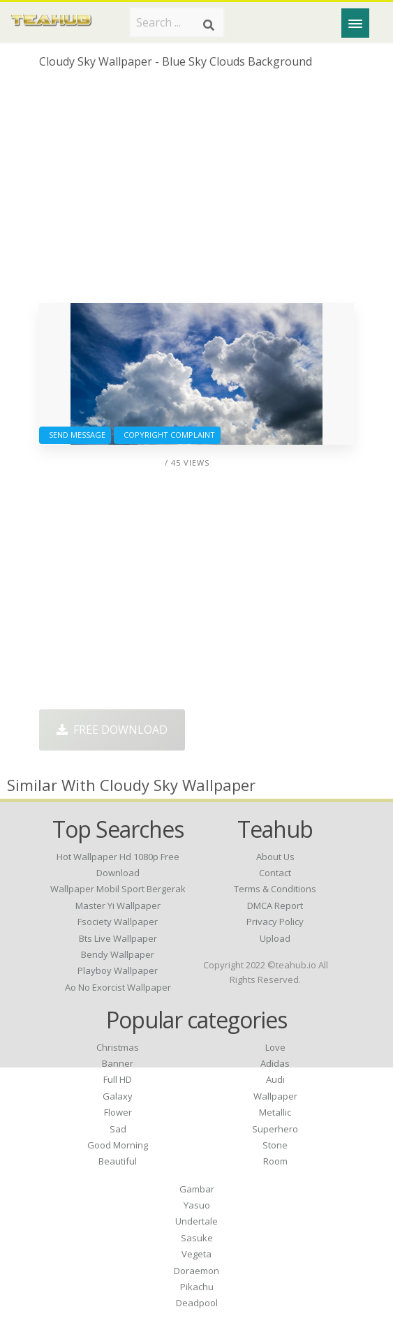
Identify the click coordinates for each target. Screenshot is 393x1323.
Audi (275, 1079)
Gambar (196, 1189)
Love (275, 1047)
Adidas (275, 1063)
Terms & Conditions (275, 888)
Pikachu (197, 1286)
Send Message (75, 434)
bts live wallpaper (118, 938)
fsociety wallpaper (117, 921)
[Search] (209, 25)
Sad (118, 1129)
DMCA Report (275, 905)
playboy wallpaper (117, 970)
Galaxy (118, 1096)
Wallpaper (275, 1096)
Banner (117, 1063)
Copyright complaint (167, 434)
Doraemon (196, 1270)
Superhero (275, 1129)
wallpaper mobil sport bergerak (118, 888)
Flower (118, 1112)
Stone (275, 1145)
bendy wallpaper (117, 954)
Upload (275, 938)
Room (275, 1161)
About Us (275, 856)
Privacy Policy (275, 921)
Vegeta (196, 1254)
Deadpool (197, 1302)
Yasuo (197, 1205)
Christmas (117, 1047)
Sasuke (197, 1238)
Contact (275, 872)
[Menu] (355, 23)
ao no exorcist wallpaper (118, 987)
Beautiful (117, 1161)
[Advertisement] (196, 191)
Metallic (275, 1112)
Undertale (196, 1221)
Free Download (112, 729)
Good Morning (117, 1145)
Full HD (117, 1079)
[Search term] (177, 22)
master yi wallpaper (118, 905)
